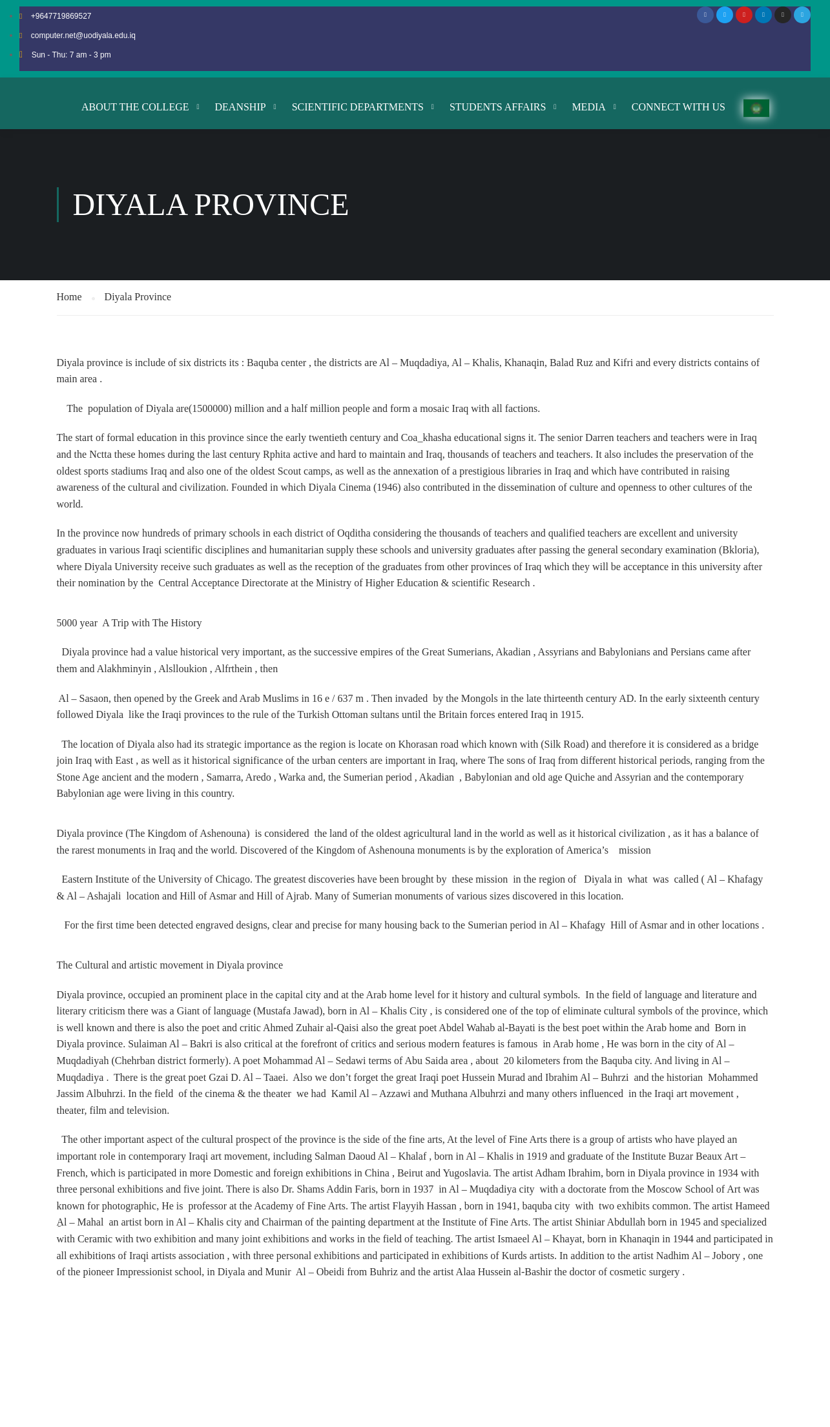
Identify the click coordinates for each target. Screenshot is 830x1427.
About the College (135, 106)
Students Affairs (498, 106)
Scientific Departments (358, 106)
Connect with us (678, 106)
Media (588, 106)
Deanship (240, 106)
